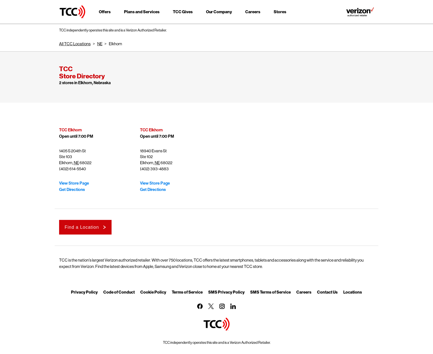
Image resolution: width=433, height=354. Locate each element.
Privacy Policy (84, 291)
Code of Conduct (119, 291)
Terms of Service (187, 291)
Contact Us (327, 291)
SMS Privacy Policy (226, 291)
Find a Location (82, 227)
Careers (303, 291)
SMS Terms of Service (270, 291)
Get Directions (72, 189)
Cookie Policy (153, 291)
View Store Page (74, 183)
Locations (352, 291)
